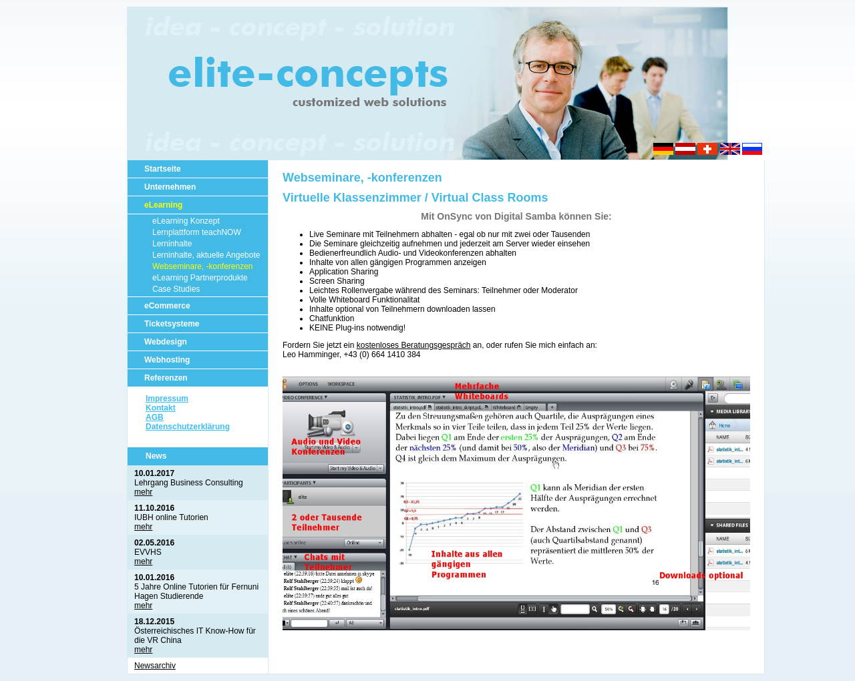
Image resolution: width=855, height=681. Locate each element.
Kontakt (161, 408)
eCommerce (167, 305)
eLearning (163, 205)
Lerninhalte (172, 243)
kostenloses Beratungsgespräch (414, 345)
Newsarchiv (155, 665)
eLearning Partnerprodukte (200, 277)
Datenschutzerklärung (188, 426)
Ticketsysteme (172, 323)
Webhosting (167, 360)
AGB (155, 417)
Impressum (167, 398)
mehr (143, 492)
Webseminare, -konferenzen (202, 266)
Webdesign (165, 342)
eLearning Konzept (186, 221)
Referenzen (166, 378)
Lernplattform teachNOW (196, 232)
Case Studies (176, 289)
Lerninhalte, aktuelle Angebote (206, 255)
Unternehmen (170, 187)
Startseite (162, 169)
